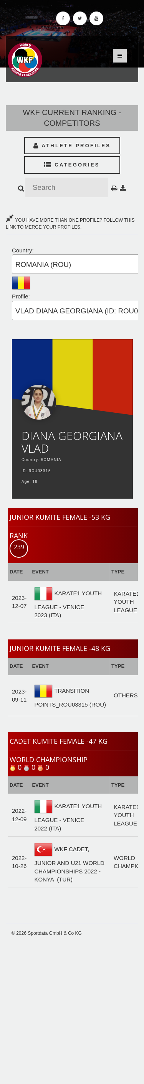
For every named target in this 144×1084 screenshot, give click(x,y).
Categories (72, 165)
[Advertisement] (72, 1010)
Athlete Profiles (72, 145)
